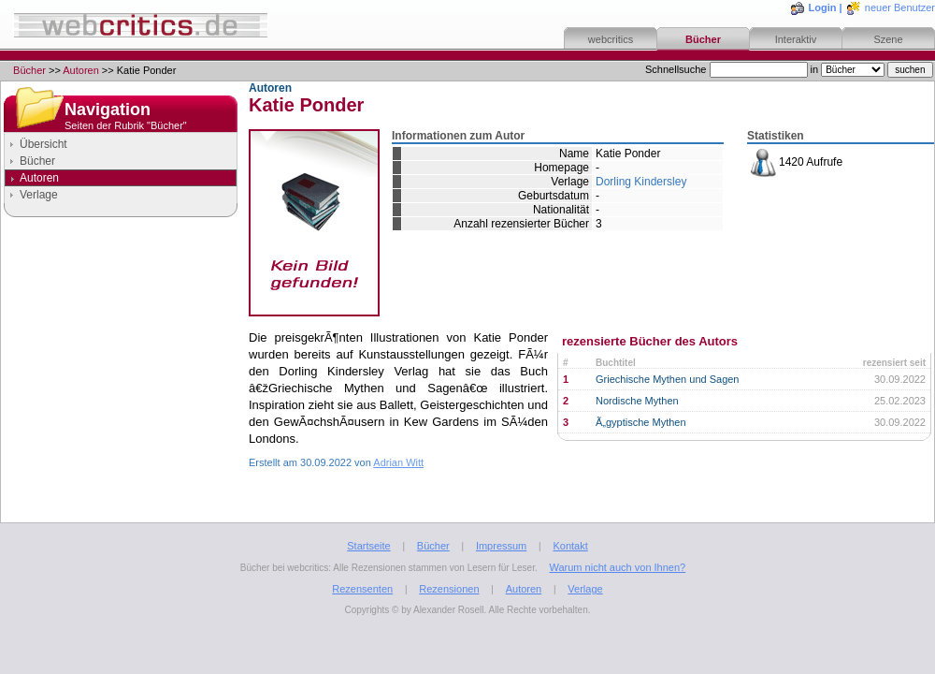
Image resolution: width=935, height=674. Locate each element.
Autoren (81, 70)
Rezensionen (449, 588)
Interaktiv (796, 39)
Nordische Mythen (637, 400)
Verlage (39, 194)
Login (823, 7)
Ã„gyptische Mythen (641, 422)
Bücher (703, 39)
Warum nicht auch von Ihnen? (617, 567)
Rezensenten (362, 588)
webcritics (610, 39)
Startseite (368, 545)
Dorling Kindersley (641, 181)
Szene (887, 39)
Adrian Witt (398, 462)
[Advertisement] (120, 388)
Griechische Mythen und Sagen (667, 379)
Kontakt (570, 545)
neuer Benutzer (900, 7)
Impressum (501, 545)
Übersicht (43, 144)
